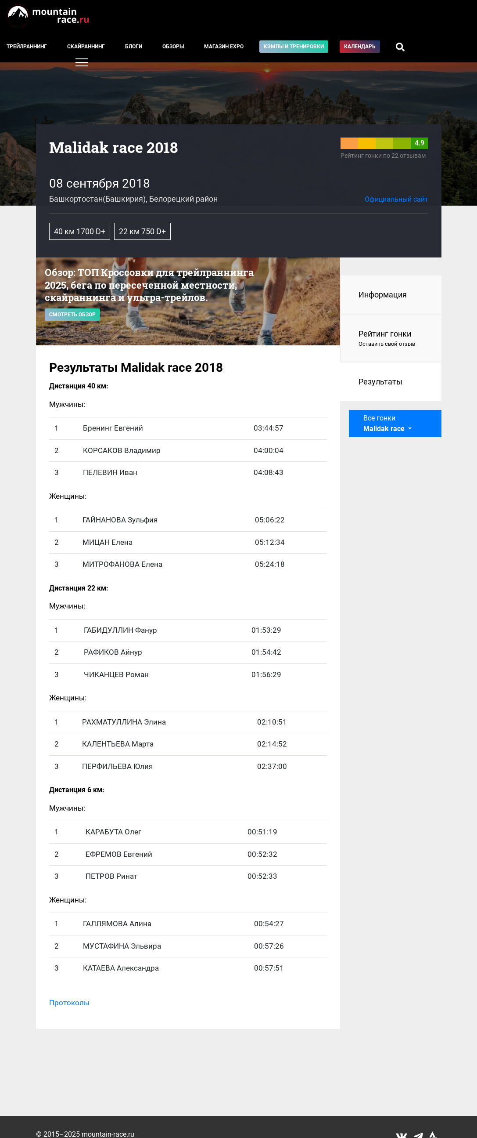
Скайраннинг (86, 46)
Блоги (133, 46)
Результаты (380, 381)
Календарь (360, 46)
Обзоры (173, 46)
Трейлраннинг (27, 46)
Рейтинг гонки (391, 338)
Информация (383, 294)
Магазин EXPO (224, 46)
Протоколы (69, 1002)
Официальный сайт (396, 199)
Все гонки (384, 423)
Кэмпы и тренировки (294, 46)
